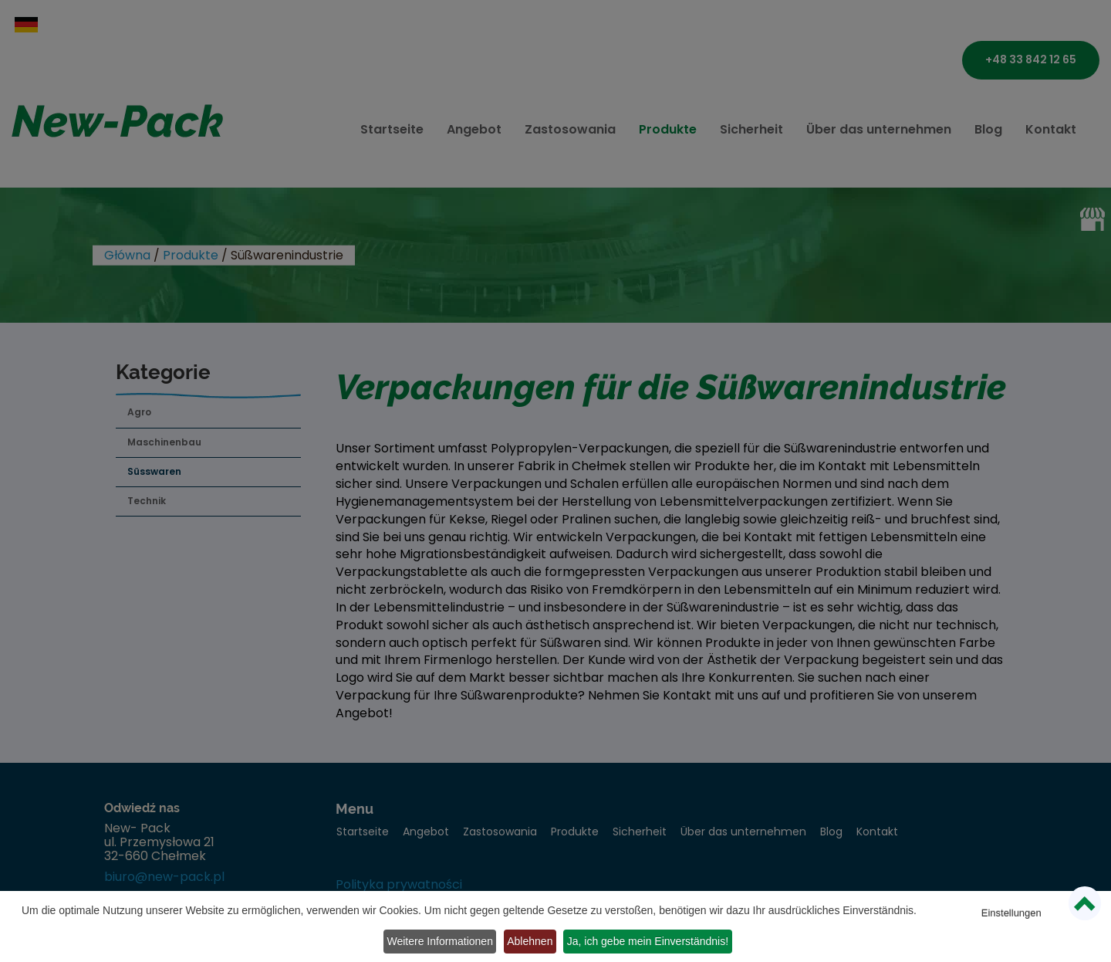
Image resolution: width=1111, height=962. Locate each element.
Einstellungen (1013, 900)
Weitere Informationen (1012, 922)
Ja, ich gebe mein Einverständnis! (593, 943)
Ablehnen (467, 943)
